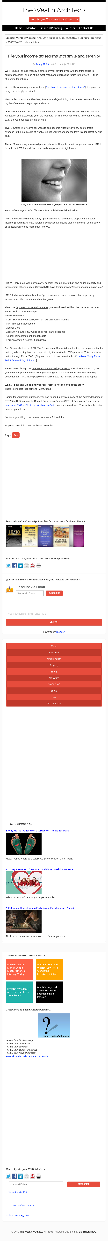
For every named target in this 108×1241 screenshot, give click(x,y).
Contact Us (86, 28)
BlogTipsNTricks (87, 1231)
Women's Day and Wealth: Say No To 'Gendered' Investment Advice (47, 969)
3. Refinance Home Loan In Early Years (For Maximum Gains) (40, 908)
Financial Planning (51, 28)
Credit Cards (54, 684)
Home (18, 28)
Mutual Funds (54, 658)
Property (54, 665)
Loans (54, 690)
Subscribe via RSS (17, 1192)
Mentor (31, 28)
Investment (54, 652)
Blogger (60, 631)
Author (70, 28)
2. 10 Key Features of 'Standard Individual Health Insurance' (40, 869)
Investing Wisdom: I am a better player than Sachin (18, 992)
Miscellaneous (54, 703)
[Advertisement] (54, 255)
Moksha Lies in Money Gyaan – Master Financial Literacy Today (16, 969)
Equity (54, 671)
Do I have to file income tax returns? (65, 87)
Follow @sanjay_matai (18, 1215)
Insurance (54, 677)
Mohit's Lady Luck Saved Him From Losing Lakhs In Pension (47, 992)
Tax (16, 435)
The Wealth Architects (54, 10)
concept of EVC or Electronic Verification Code (30, 405)
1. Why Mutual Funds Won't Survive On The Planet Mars (37, 830)
